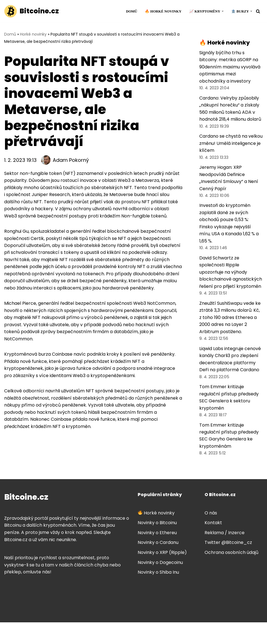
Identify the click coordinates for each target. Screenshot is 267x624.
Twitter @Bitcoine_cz (228, 544)
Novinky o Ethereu (157, 534)
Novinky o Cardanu (158, 544)
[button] (222, 11)
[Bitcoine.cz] (31, 11)
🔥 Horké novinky (163, 11)
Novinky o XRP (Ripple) (162, 554)
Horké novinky (33, 34)
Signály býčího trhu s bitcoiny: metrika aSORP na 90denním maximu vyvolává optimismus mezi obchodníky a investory (229, 66)
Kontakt (213, 524)
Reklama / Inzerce (225, 534)
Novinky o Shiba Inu (158, 574)
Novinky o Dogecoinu (160, 564)
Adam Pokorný (71, 160)
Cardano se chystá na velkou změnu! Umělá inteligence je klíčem (231, 143)
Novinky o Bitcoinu (157, 524)
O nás (211, 514)
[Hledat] (258, 11)
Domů (131, 11)
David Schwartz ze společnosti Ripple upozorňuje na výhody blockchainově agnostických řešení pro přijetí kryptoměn (230, 273)
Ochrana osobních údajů (231, 554)
